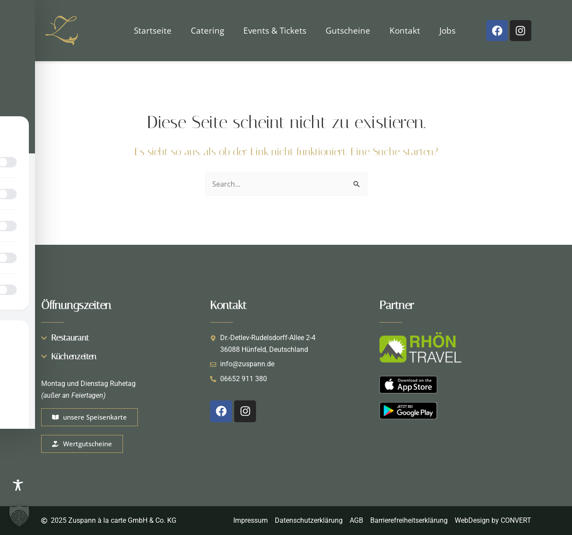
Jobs (447, 30)
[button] (19, 516)
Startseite (153, 30)
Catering (207, 30)
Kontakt (405, 30)
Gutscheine (348, 30)
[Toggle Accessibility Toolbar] (18, 485)
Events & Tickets (274, 30)
